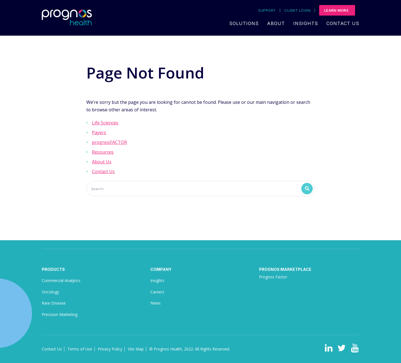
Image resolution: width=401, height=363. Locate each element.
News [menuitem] (155, 303)
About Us (101, 162)
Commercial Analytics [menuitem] (61, 280)
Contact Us (103, 171)
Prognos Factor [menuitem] (273, 276)
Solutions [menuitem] (244, 23)
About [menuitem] (276, 23)
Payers (99, 132)
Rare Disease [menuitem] (54, 303)
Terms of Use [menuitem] (79, 349)
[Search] (200, 188)
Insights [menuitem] (305, 23)
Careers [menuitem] (157, 292)
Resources (103, 152)
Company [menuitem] (161, 269)
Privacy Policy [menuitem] (110, 349)
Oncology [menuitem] (50, 292)
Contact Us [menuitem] (342, 23)
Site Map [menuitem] (136, 349)
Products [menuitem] (53, 269)
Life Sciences (105, 123)
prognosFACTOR (109, 142)
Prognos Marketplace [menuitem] (285, 269)
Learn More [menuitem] (336, 10)
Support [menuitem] (267, 10)
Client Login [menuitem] (297, 10)
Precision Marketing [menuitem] (59, 314)
